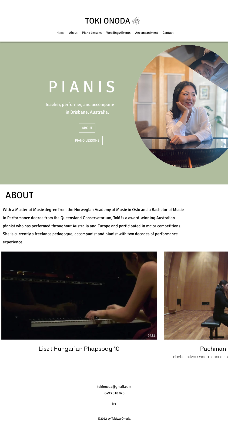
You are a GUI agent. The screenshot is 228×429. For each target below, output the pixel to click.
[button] (7, 244)
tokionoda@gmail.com (114, 387)
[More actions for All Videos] (7, 244)
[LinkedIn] (114, 403)
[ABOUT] (87, 128)
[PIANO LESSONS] (87, 140)
